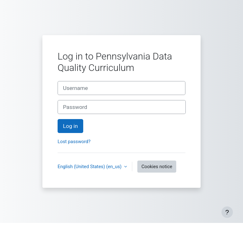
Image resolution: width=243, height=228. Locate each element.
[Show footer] (227, 212)
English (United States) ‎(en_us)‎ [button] (90, 166)
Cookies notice (156, 166)
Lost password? (74, 141)
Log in (70, 126)
